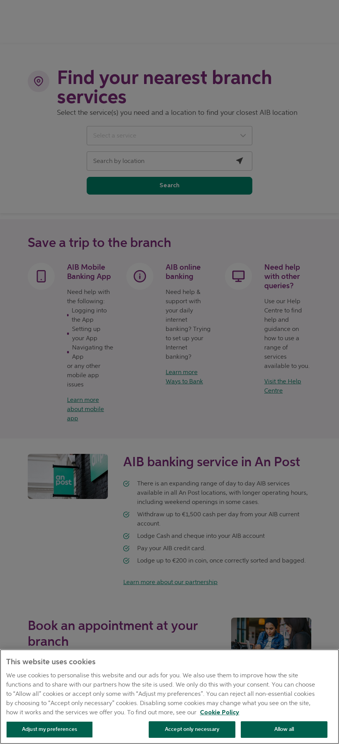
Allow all (284, 729)
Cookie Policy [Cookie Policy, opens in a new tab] (219, 713)
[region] (169, 696)
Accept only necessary (192, 729)
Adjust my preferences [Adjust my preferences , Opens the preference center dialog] (49, 729)
